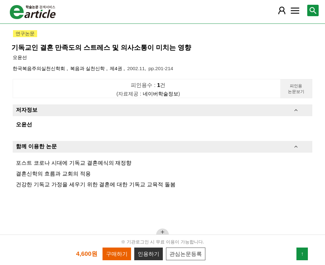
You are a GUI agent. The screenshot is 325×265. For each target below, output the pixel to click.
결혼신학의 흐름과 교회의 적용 (53, 173)
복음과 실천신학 (88, 68)
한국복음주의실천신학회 (39, 68)
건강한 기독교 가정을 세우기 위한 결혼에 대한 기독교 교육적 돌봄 (95, 184)
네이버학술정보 (160, 93)
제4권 (116, 68)
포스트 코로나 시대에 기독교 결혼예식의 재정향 (73, 163)
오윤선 (20, 57)
